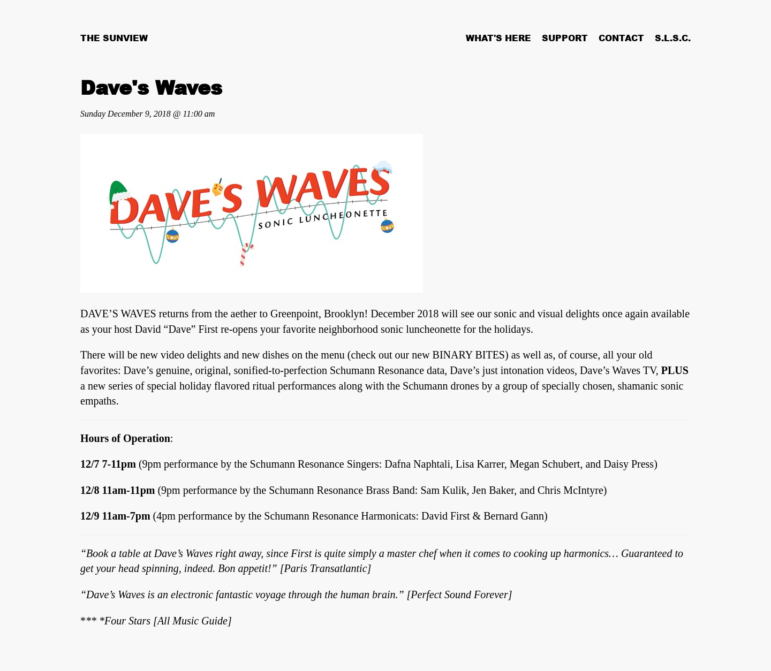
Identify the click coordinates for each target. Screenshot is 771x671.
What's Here (498, 38)
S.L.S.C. (673, 38)
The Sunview (114, 38)
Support (565, 38)
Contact (621, 38)
